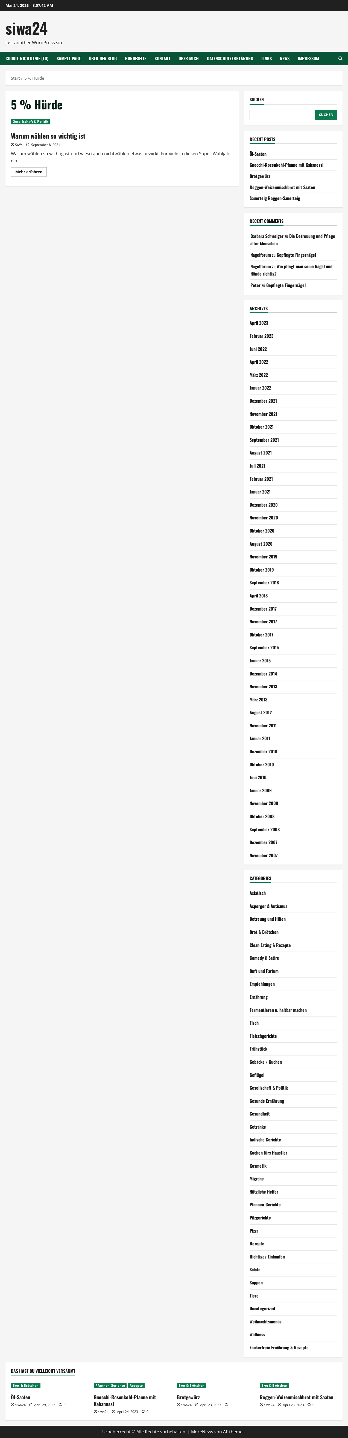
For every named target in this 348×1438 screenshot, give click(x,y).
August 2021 (261, 452)
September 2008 (265, 829)
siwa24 (26, 27)
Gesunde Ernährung (267, 1101)
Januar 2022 (260, 387)
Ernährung (259, 997)
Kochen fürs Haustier (268, 1152)
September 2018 (264, 582)
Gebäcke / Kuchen (266, 1062)
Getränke (258, 1126)
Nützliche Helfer (264, 1191)
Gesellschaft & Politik (30, 121)
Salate (255, 1269)
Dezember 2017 (263, 608)
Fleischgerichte (263, 1036)
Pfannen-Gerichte (265, 1204)
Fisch (254, 1023)
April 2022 (259, 361)
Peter (255, 285)
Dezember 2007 (263, 842)
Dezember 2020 (264, 504)
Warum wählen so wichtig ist (48, 135)
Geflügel (257, 1075)
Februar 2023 (261, 336)
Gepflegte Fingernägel (296, 255)
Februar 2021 (261, 479)
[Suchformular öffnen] (340, 58)
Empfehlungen (262, 983)
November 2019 (263, 556)
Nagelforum (260, 255)
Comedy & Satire (264, 958)
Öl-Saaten (258, 154)
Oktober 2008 (262, 816)
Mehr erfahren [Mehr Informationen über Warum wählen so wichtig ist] (31, 173)
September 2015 (264, 647)
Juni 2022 (258, 349)
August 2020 (261, 543)
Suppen (256, 1282)
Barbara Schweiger (266, 236)
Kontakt (162, 58)
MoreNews (202, 1432)
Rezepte (257, 1243)
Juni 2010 (258, 777)
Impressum (308, 58)
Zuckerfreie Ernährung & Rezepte (279, 1347)
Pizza (254, 1230)
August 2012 (261, 712)
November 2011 (263, 725)
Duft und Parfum (264, 971)
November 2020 (264, 517)
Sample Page (69, 58)
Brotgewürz (260, 176)
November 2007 (264, 855)
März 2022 (259, 375)
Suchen (257, 99)
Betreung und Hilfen (268, 919)
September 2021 (264, 440)
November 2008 (264, 803)
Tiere (254, 1295)
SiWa (19, 144)
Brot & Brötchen (264, 932)
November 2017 (263, 621)
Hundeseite (135, 58)
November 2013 (263, 686)
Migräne (257, 1178)
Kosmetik (258, 1165)
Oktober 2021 (262, 426)
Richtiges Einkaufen (267, 1256)
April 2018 (259, 595)
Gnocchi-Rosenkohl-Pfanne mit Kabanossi (286, 165)
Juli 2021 (257, 465)
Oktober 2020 (262, 530)
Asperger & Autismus (268, 906)
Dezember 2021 (263, 400)
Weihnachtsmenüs (266, 1321)
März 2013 (258, 699)
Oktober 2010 (262, 764)
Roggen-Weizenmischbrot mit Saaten (282, 187)
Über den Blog (103, 58)
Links (266, 58)
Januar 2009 (261, 790)
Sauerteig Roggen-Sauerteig (275, 198)
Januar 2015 (260, 660)
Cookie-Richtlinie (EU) (26, 58)
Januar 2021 (260, 491)
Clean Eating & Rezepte (270, 945)
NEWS (284, 58)
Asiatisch (258, 893)
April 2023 (259, 322)
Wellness (257, 1334)
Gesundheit (260, 1113)
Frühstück (258, 1048)
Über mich (189, 58)
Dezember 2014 (263, 673)
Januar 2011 (260, 738)
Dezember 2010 (263, 751)
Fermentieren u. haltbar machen (278, 1010)
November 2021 (263, 414)
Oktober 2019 (262, 569)
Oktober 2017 (261, 634)
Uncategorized (262, 1308)
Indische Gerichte (265, 1139)
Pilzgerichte (260, 1217)
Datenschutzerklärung (230, 58)
